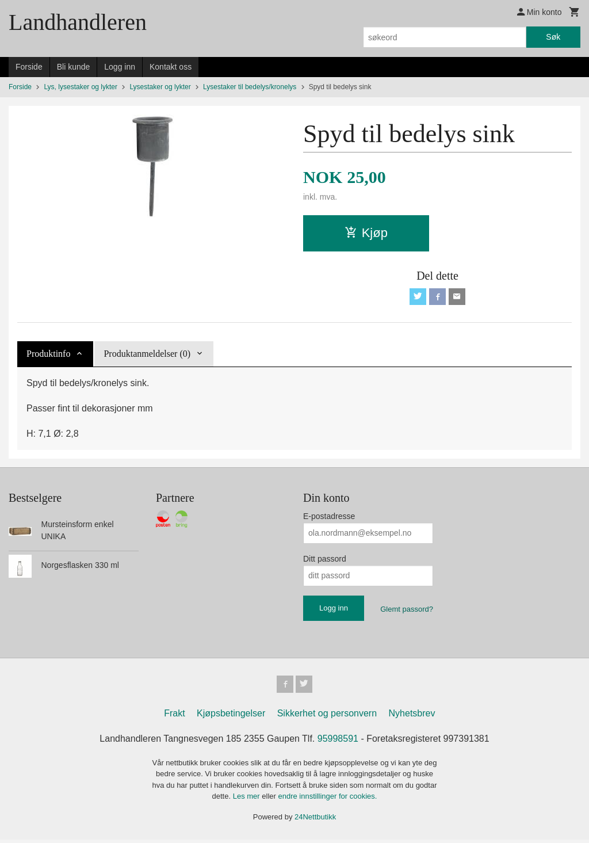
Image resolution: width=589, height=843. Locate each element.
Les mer (247, 799)
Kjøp (366, 233)
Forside (29, 66)
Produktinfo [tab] (48, 355)
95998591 (338, 741)
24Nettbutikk (315, 819)
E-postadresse (329, 517)
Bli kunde (73, 66)
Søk (553, 36)
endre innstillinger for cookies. (327, 799)
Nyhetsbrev (412, 716)
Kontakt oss (171, 66)
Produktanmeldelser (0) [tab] (147, 355)
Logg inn (119, 66)
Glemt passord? (406, 610)
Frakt (174, 716)
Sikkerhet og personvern (327, 716)
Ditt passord (324, 560)
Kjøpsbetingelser (231, 716)
